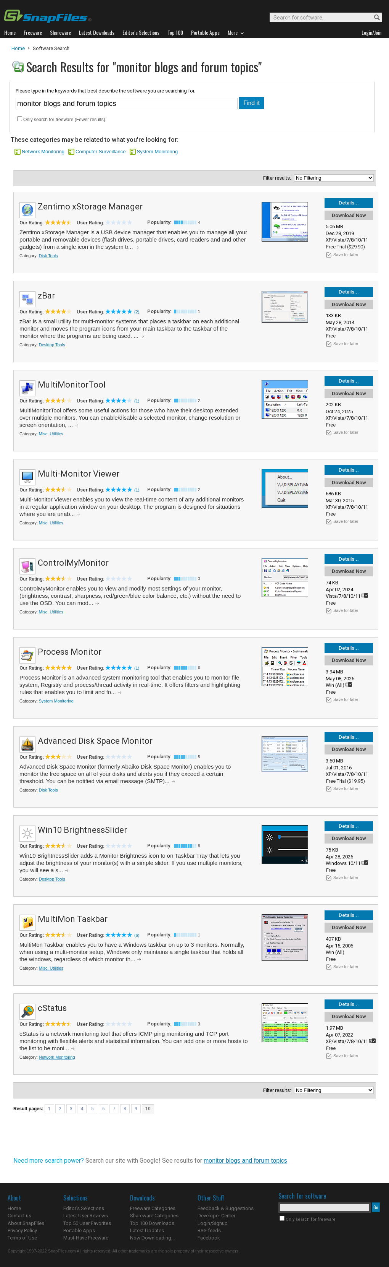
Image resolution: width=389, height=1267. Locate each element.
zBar (46, 295)
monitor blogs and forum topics (245, 1160)
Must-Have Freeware (85, 1238)
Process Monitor (69, 652)
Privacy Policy (22, 1230)
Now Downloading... (152, 1238)
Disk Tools (48, 255)
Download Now (349, 215)
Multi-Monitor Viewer (78, 474)
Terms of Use (22, 1238)
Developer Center (216, 1215)
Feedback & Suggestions (226, 1208)
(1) (136, 401)
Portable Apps (79, 1230)
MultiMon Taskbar (73, 919)
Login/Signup (213, 1223)
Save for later (345, 254)
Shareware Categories (154, 1215)
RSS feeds (209, 1230)
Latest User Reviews (85, 1215)
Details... (349, 203)
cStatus (52, 1008)
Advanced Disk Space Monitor (95, 741)
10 (148, 1108)
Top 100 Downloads (152, 1223)
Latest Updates (147, 1230)
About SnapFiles (26, 1223)
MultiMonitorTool (72, 384)
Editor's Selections (83, 1208)
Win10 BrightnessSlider (82, 830)
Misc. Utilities (51, 434)
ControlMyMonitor (73, 563)
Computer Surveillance (101, 151)
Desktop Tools (52, 344)
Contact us (19, 1215)
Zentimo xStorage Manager (90, 206)
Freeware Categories (152, 1208)
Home (18, 48)
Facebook (209, 1238)
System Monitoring (157, 151)
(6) (136, 935)
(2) (136, 312)
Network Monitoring (43, 151)
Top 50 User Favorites (87, 1223)
